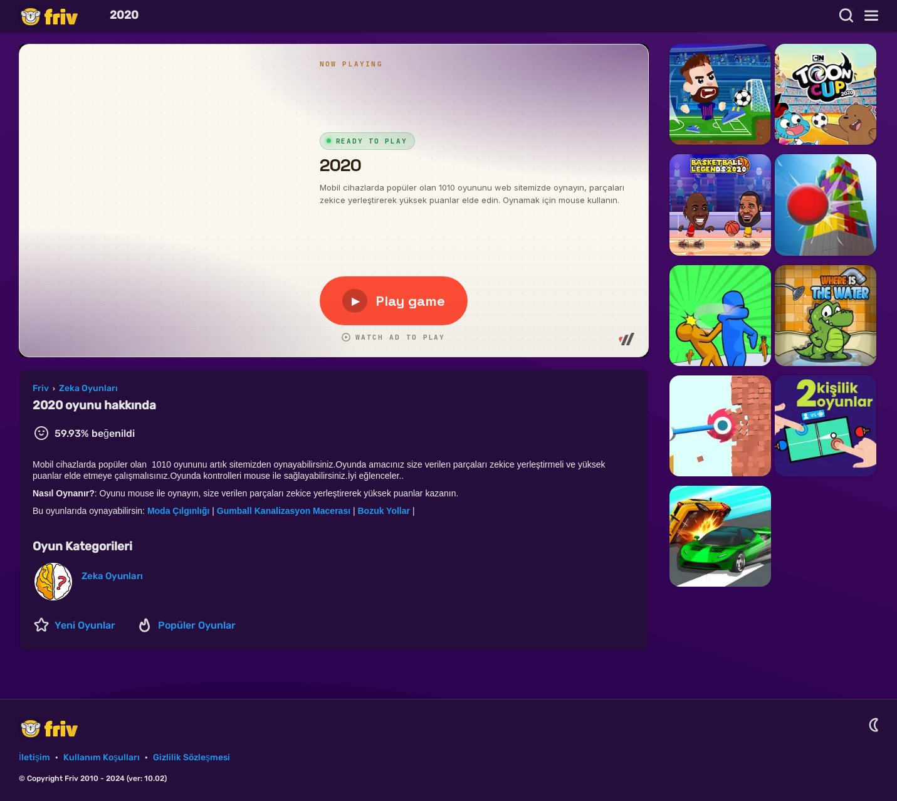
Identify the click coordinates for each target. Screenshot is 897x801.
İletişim (34, 757)
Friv (59, 16)
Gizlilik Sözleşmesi (191, 757)
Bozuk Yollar (384, 511)
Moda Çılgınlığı (179, 511)
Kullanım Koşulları (101, 757)
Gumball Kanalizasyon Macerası (285, 511)
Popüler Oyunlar (197, 625)
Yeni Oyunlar (85, 625)
